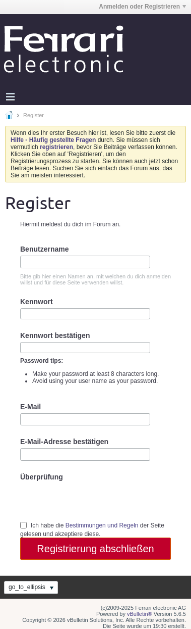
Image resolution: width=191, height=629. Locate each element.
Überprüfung (41, 477)
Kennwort (36, 302)
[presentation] (96, 500)
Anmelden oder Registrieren (142, 6)
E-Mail (30, 407)
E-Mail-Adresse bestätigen (64, 442)
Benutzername (44, 249)
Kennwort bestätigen (55, 335)
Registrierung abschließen (95, 548)
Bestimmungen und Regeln (102, 525)
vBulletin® (139, 614)
